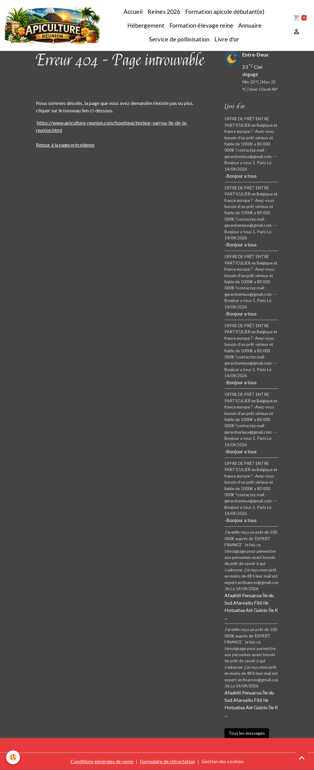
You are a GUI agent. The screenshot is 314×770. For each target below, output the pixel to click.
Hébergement (145, 25)
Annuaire (250, 25)
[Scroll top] (301, 757)
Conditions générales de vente (102, 761)
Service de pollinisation (179, 39)
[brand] (52, 25)
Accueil (133, 11)
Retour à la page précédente (65, 145)
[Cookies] (13, 757)
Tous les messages (246, 733)
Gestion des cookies (222, 761)
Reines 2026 (163, 11)
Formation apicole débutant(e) (224, 11)
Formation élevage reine (201, 25)
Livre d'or (226, 39)
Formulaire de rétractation (167, 761)
